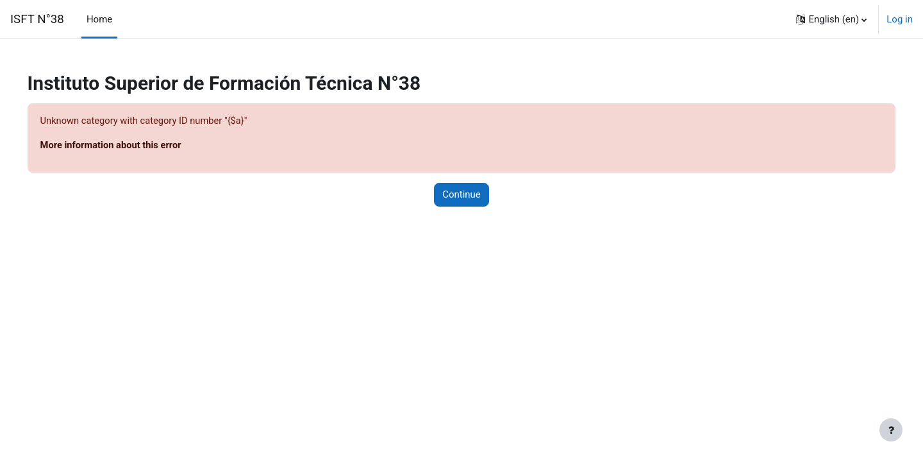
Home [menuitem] (99, 19)
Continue (461, 195)
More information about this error (130, 145)
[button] (831, 19)
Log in (899, 19)
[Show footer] (890, 429)
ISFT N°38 (37, 19)
